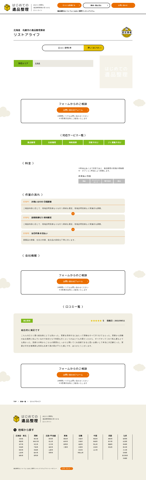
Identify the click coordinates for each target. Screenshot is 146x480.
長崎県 (125, 443)
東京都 (36, 438)
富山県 (50, 441)
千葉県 (36, 446)
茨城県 (36, 449)
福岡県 (125, 438)
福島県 (21, 455)
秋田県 (21, 449)
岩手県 (21, 443)
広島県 (95, 446)
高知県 (110, 446)
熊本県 (125, 446)
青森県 (21, 441)
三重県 (65, 446)
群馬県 (36, 455)
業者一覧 (24, 401)
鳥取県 (95, 438)
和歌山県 (80, 452)
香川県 (110, 441)
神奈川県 (36, 441)
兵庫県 (80, 446)
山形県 (21, 452)
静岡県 (65, 443)
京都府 (80, 441)
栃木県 (36, 452)
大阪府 (80, 438)
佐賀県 (125, 441)
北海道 (37, 63)
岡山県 (95, 443)
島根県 (95, 441)
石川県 (50, 443)
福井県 (50, 446)
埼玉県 (36, 443)
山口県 (95, 449)
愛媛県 (110, 443)
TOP (15, 401)
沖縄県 (125, 457)
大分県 (125, 449)
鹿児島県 (125, 455)
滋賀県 (80, 443)
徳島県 (110, 438)
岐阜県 (65, 441)
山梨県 (50, 449)
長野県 (50, 452)
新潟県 (50, 438)
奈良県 (80, 449)
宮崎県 (125, 452)
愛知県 (65, 438)
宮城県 (21, 446)
